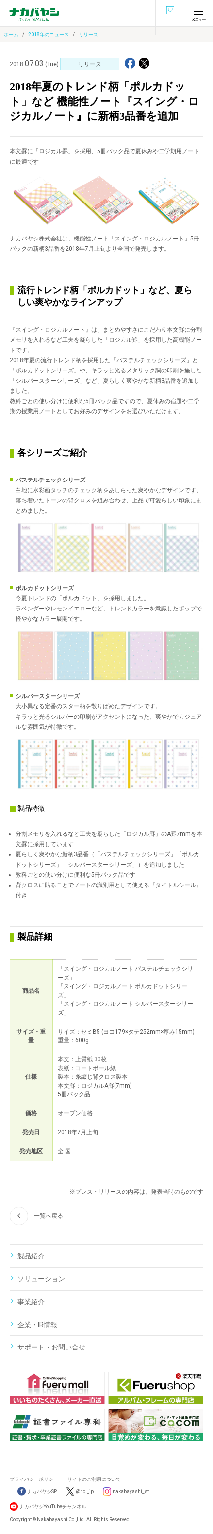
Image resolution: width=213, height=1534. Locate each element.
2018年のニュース (48, 34)
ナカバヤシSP (37, 1491)
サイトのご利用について (94, 1479)
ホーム (11, 34)
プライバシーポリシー (34, 1479)
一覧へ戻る (36, 1216)
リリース (88, 34)
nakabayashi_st (131, 1491)
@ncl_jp (85, 1491)
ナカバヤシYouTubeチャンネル (52, 1506)
